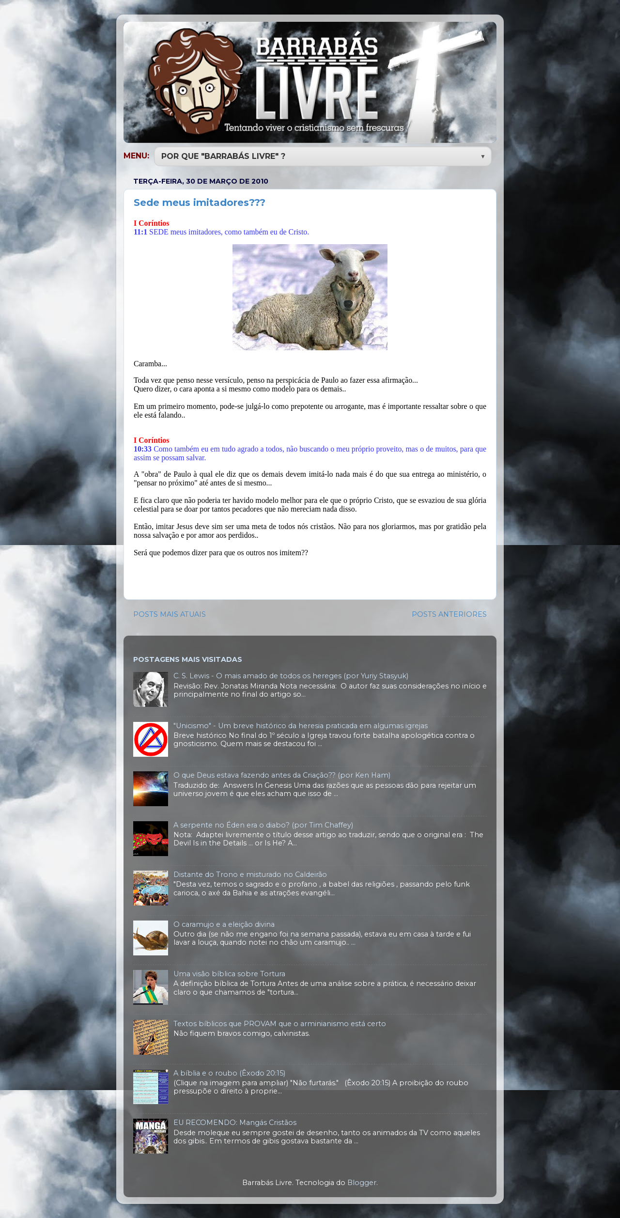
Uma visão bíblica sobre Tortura (229, 972)
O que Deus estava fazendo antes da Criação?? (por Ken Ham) (281, 774)
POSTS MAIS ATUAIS (169, 613)
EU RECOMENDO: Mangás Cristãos (234, 1121)
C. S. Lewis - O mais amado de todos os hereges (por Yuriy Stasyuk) (290, 675)
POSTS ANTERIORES (449, 613)
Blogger (361, 1181)
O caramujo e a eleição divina (224, 923)
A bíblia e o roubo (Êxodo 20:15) (229, 1072)
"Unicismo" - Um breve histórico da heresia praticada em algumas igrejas (300, 724)
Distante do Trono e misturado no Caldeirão (250, 873)
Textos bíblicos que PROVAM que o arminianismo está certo (279, 1022)
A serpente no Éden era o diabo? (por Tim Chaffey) (263, 824)
